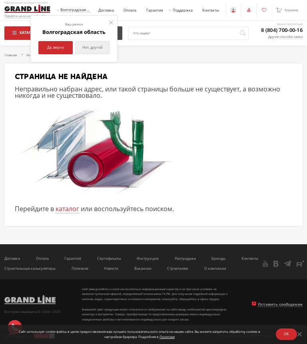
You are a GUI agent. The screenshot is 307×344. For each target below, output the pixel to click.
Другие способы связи (285, 37)
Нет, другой (92, 47)
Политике (167, 336)
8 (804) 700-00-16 (282, 30)
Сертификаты (109, 259)
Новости (111, 269)
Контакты (210, 10)
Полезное (80, 269)
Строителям (177, 269)
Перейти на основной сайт (25, 16)
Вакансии (143, 269)
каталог (67, 208)
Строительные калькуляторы (30, 269)
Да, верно (55, 47)
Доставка (106, 10)
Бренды (218, 259)
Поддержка (183, 10)
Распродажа (185, 259)
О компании (215, 269)
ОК (286, 333)
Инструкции (148, 259)
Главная (10, 55)
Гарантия (154, 10)
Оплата (130, 10)
